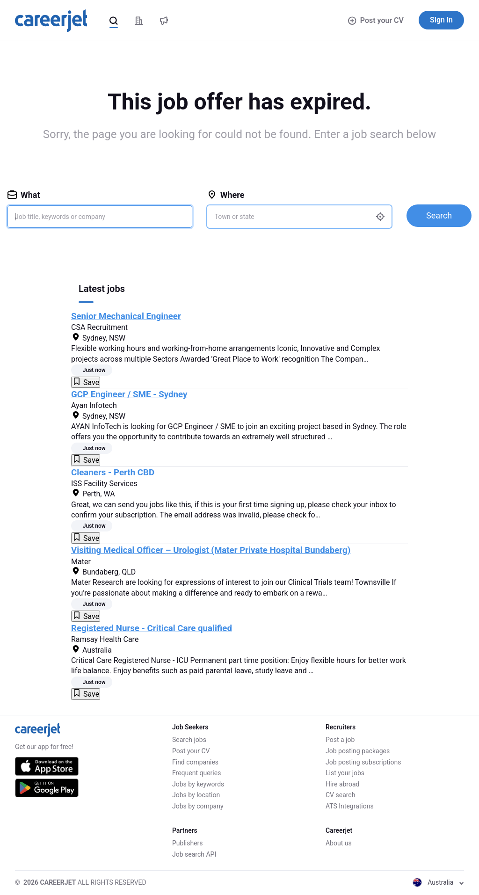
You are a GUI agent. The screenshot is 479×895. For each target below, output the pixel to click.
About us (339, 843)
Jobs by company (198, 806)
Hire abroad (342, 784)
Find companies (195, 762)
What (23, 195)
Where (226, 195)
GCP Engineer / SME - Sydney (129, 394)
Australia (438, 882)
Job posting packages (358, 751)
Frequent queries (196, 773)
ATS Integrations (350, 806)
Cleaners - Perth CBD (112, 472)
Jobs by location (196, 795)
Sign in (441, 19)
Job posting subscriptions (363, 762)
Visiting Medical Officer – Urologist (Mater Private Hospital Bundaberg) (210, 550)
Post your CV (376, 20)
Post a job (340, 739)
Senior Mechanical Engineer (126, 316)
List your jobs (345, 773)
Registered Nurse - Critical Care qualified (151, 628)
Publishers (187, 843)
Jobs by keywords (198, 784)
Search (439, 215)
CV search (340, 795)
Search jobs (189, 739)
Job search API (194, 854)
